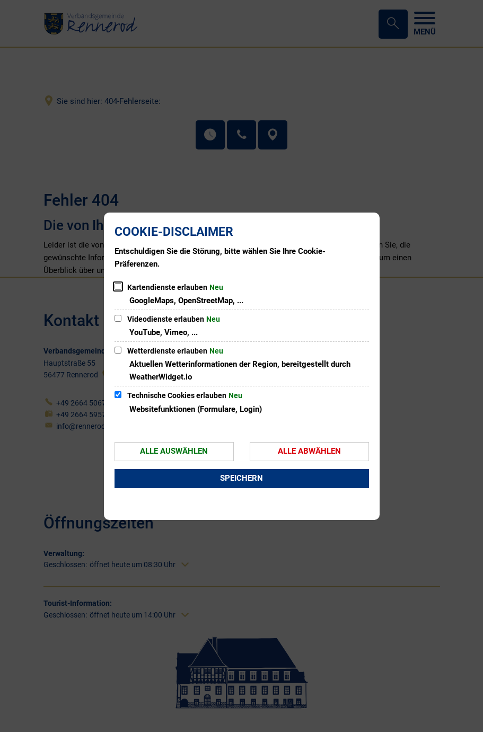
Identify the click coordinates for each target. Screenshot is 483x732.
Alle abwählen (309, 451)
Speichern (241, 478)
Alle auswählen (174, 451)
